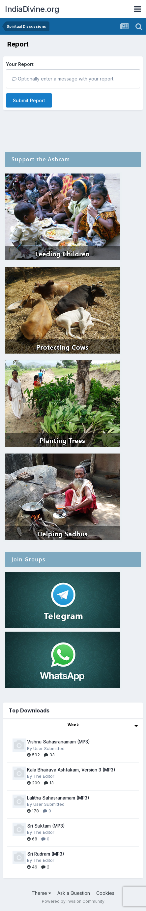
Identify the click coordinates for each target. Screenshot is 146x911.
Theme (41, 893)
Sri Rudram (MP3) (45, 854)
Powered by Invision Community (73, 901)
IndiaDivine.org (32, 9)
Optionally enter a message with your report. (63, 78)
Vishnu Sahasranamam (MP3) (58, 741)
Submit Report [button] (29, 100)
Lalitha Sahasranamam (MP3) (58, 798)
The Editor (43, 776)
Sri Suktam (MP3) (46, 826)
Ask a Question (73, 893)
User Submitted (49, 748)
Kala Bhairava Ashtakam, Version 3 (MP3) (71, 769)
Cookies (105, 893)
